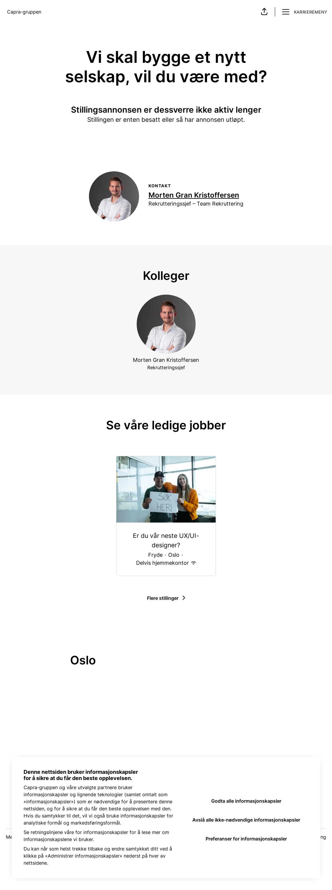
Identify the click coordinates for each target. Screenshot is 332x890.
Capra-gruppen (24, 12)
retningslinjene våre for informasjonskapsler (79, 832)
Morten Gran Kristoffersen (193, 195)
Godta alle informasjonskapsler (246, 801)
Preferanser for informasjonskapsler (246, 839)
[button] (264, 12)
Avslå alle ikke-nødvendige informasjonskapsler (246, 820)
